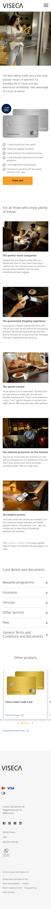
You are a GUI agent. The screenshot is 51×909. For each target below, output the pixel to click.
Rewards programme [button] (18, 583)
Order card (17, 181)
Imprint (26, 884)
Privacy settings (30, 888)
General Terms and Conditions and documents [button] (23, 635)
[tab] (25, 581)
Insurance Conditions (16, 543)
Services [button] (9, 603)
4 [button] (29, 723)
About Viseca (9, 832)
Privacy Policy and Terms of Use (15, 879)
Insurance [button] (10, 593)
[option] (25, 694)
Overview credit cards (14, 731)
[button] (8, 892)
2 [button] (24, 723)
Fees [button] (6, 623)
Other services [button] (13, 613)
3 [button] (26, 723)
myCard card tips (10, 842)
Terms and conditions (11, 884)
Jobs (5, 837)
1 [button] (22, 723)
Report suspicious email (12, 888)
